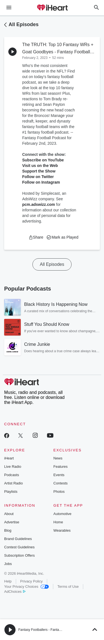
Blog (7, 530)
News (58, 458)
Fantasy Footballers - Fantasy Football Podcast (53, 630)
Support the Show (38, 171)
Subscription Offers (19, 555)
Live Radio (12, 466)
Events (59, 475)
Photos (59, 491)
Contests (61, 483)
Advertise (11, 522)
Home (58, 522)
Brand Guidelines (18, 539)
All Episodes (24, 24)
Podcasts (11, 475)
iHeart (9, 458)
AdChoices (15, 591)
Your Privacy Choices (26, 586)
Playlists (10, 491)
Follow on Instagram (41, 182)
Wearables (62, 530)
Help (8, 581)
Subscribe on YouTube (43, 160)
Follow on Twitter (38, 176)
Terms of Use (68, 586)
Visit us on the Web (40, 165)
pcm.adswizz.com (38, 204)
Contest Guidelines (19, 547)
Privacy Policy (31, 581)
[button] (36, 237)
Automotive (63, 514)
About (9, 514)
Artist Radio (13, 483)
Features (61, 466)
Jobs (8, 564)
